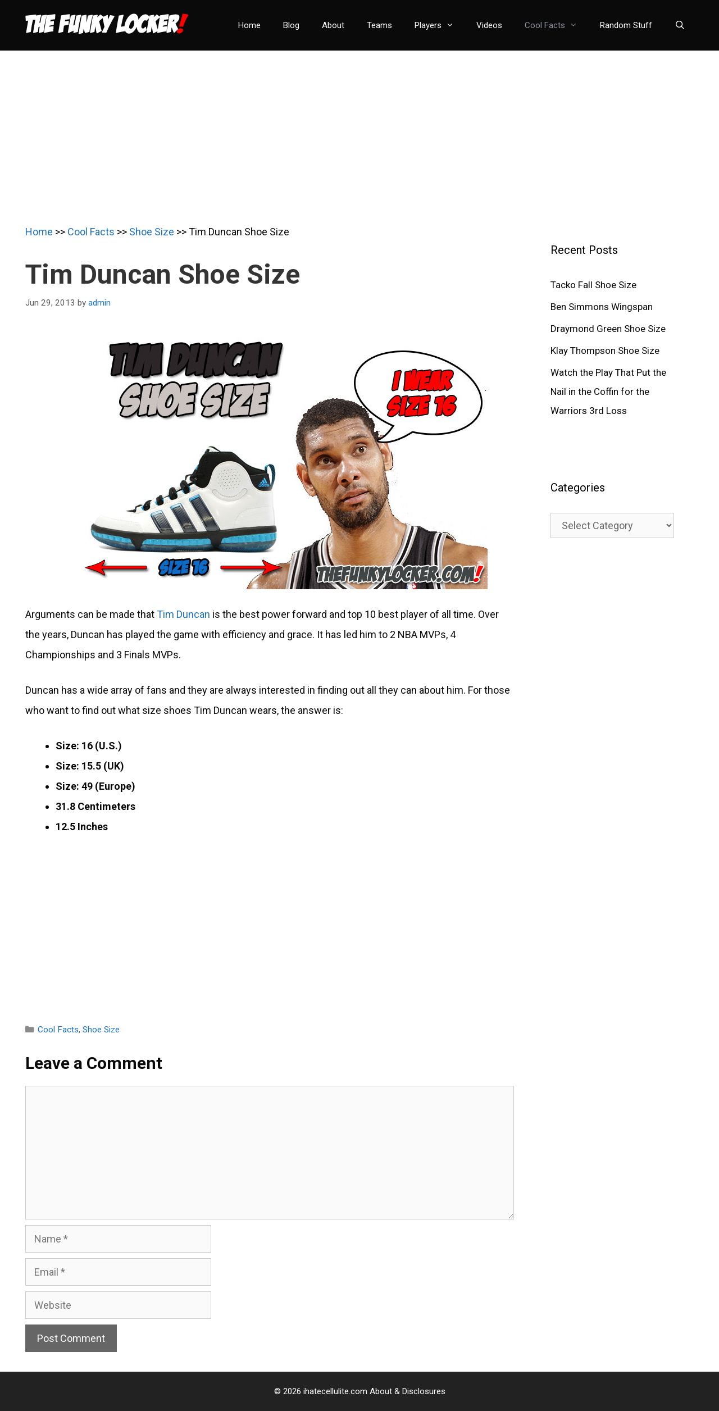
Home (249, 25)
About (333, 25)
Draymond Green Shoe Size (608, 328)
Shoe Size (151, 232)
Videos (489, 25)
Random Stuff (626, 25)
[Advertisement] (359, 129)
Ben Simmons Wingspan (601, 306)
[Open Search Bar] (680, 25)
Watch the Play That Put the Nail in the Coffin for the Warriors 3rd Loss (608, 391)
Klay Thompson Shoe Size (604, 350)
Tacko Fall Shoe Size (593, 284)
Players (440, 25)
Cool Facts (557, 25)
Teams (379, 25)
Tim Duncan (183, 614)
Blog (291, 25)
